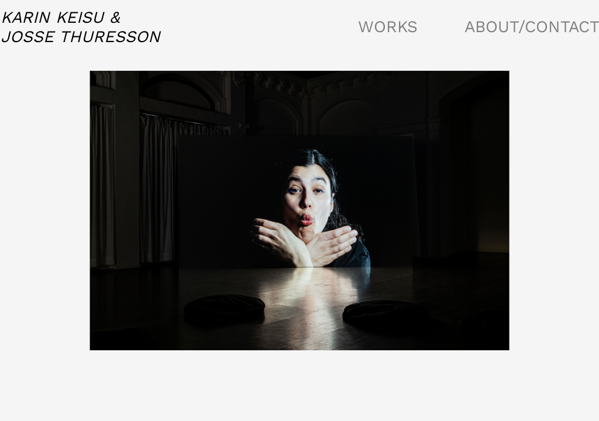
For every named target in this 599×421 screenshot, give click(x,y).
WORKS (388, 26)
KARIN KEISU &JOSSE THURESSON (80, 27)
